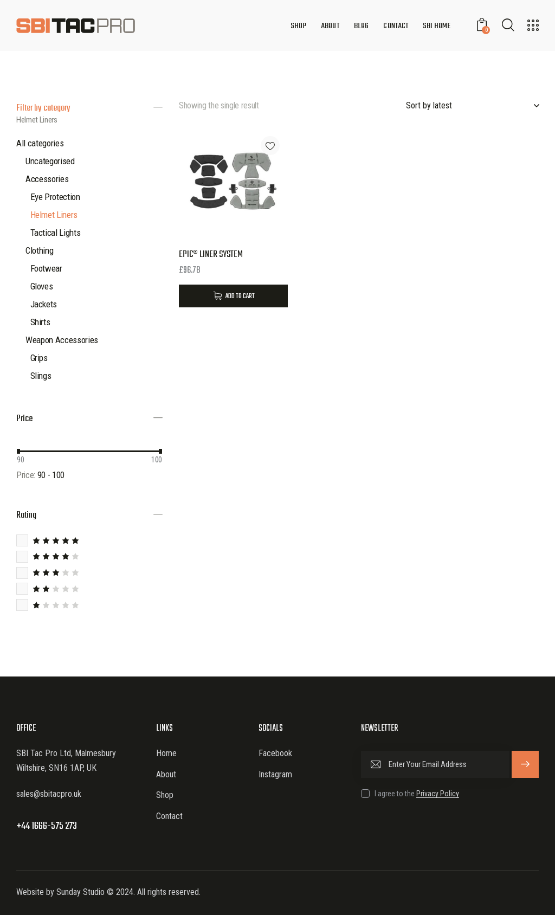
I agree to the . (418, 793)
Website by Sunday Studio (60, 892)
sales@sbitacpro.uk (48, 794)
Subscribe (525, 764)
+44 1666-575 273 (46, 826)
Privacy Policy (437, 794)
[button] (270, 145)
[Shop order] (472, 106)
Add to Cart (240, 296)
